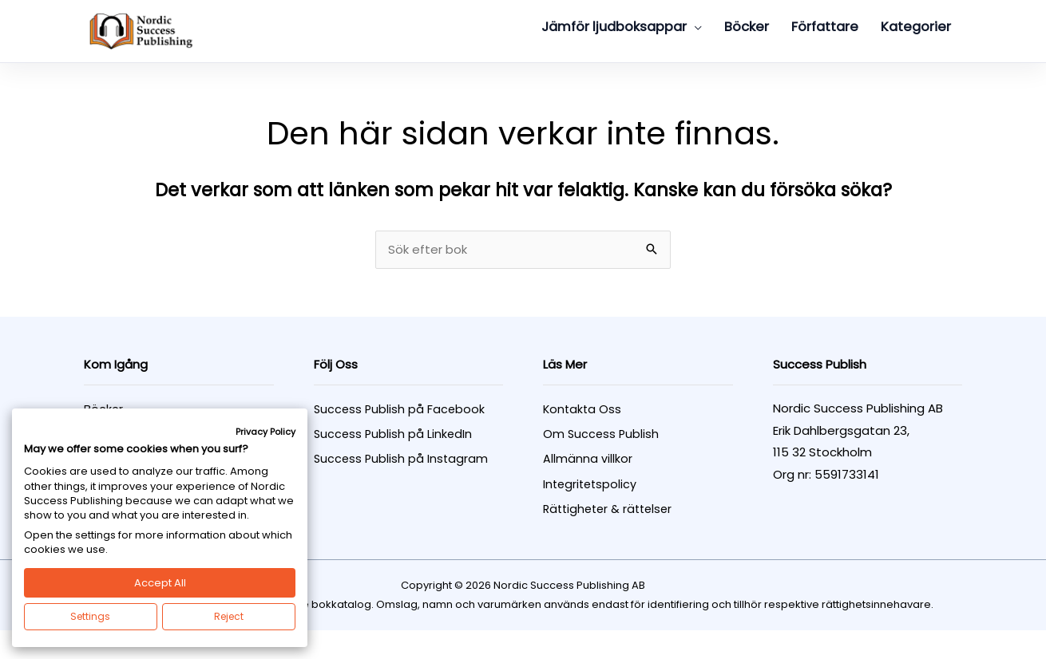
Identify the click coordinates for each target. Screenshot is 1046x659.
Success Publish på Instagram (401, 460)
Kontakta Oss (582, 410)
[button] (694, 27)
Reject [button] (229, 616)
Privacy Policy (265, 431)
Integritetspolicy (589, 485)
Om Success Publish (601, 435)
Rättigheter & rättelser (607, 510)
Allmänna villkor (587, 460)
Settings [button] (90, 616)
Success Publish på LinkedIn (393, 435)
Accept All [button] (160, 582)
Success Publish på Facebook (399, 410)
